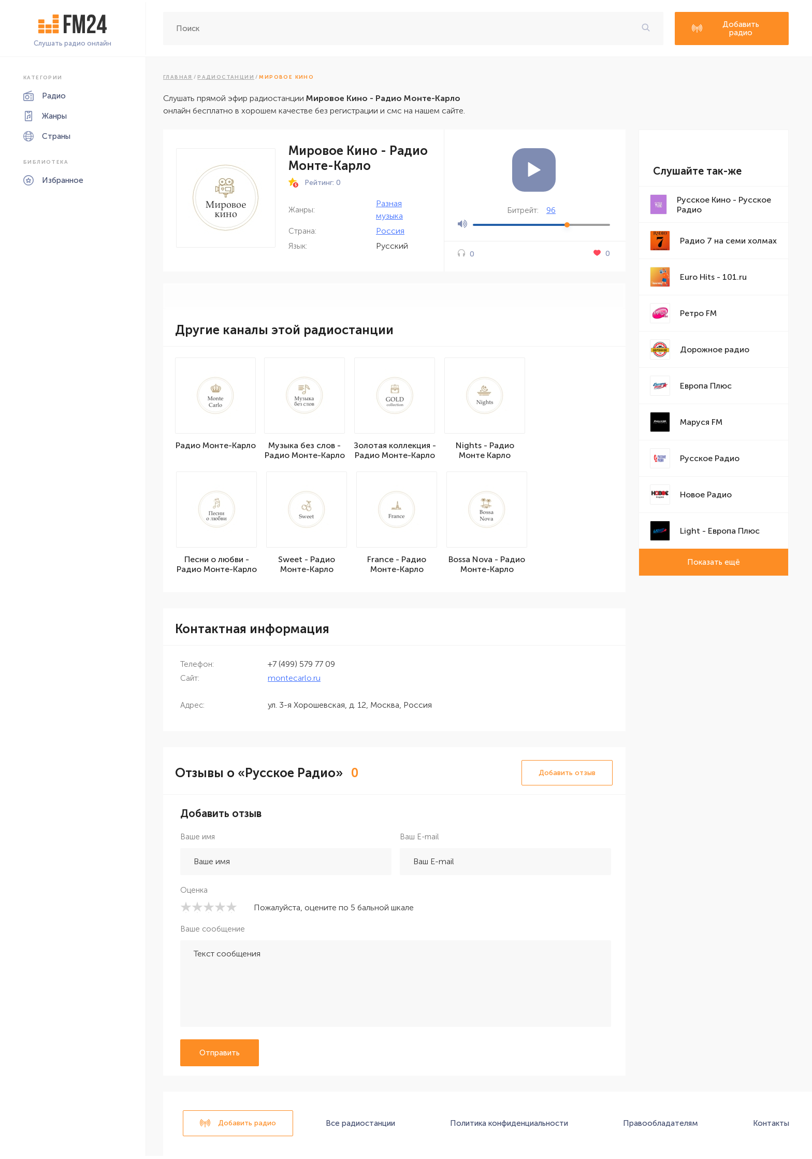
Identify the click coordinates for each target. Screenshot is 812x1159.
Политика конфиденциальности (509, 1126)
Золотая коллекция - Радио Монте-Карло (397, 452)
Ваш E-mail (419, 840)
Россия (390, 231)
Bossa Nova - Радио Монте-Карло (486, 567)
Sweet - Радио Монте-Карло (306, 567)
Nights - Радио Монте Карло (487, 452)
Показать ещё (713, 562)
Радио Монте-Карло (217, 447)
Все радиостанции (360, 1126)
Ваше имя (197, 840)
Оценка (194, 893)
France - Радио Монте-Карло (396, 567)
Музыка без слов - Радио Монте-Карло (307, 452)
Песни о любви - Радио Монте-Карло (217, 567)
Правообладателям (660, 1126)
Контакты (771, 1126)
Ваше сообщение (212, 932)
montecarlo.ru (294, 681)
